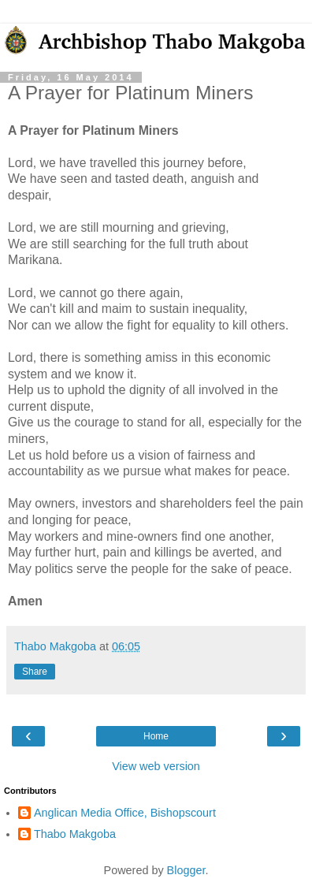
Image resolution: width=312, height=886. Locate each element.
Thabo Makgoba (75, 834)
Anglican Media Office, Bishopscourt (125, 812)
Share (34, 671)
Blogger (186, 870)
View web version (156, 766)
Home (156, 736)
